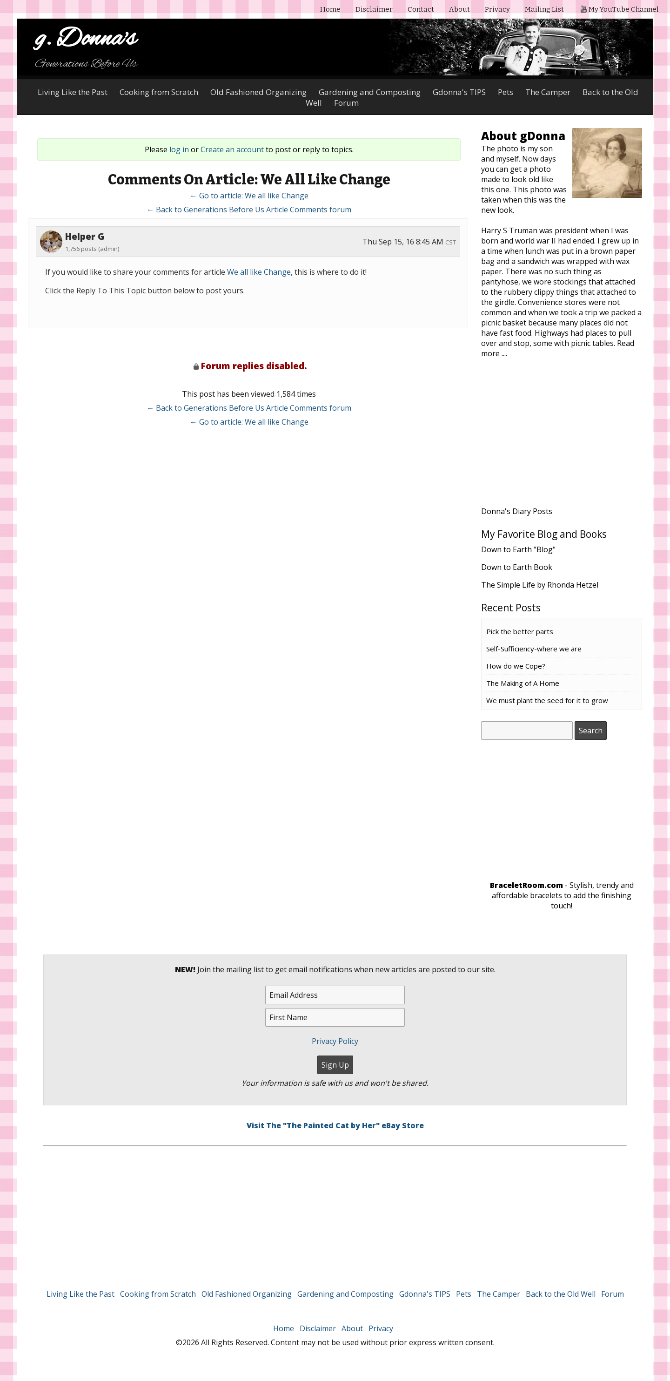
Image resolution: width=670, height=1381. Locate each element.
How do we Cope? (515, 665)
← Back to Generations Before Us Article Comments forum (249, 209)
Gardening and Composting (370, 92)
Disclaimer (374, 9)
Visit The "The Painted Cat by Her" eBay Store (335, 1125)
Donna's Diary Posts (516, 511)
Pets (505, 92)
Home (330, 9)
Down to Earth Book (516, 567)
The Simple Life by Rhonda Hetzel (539, 585)
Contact (421, 9)
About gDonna (523, 135)
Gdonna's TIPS (459, 92)
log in (179, 149)
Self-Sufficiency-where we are (534, 648)
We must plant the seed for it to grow (547, 700)
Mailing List (544, 9)
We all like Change (259, 272)
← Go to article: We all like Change (249, 195)
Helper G (84, 236)
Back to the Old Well (561, 1294)
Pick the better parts (519, 631)
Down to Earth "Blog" (518, 549)
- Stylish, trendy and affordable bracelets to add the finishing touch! (562, 895)
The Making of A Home (522, 683)
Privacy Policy (335, 1041)
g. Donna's (85, 39)
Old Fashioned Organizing (258, 92)
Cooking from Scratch (159, 92)
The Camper (547, 92)
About (459, 9)
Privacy (497, 9)
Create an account (232, 149)
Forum (612, 1294)
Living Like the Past (72, 92)
